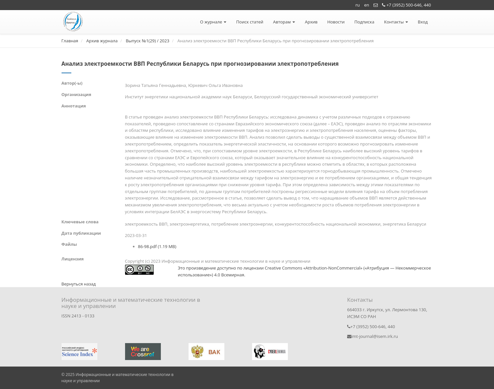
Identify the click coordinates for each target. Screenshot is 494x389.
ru (358, 5)
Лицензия (73, 259)
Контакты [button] (396, 22)
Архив (311, 22)
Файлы (69, 244)
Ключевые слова (80, 222)
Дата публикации (81, 233)
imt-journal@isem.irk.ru (372, 336)
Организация (77, 94)
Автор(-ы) (72, 83)
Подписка (364, 22)
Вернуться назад (79, 284)
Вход (423, 22)
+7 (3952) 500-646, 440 (406, 5)
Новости (336, 22)
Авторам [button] (284, 22)
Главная (70, 41)
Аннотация (74, 106)
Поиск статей (249, 22)
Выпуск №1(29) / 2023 (147, 41)
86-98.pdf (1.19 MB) (157, 246)
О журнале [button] (213, 22)
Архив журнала (102, 41)
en (366, 5)
